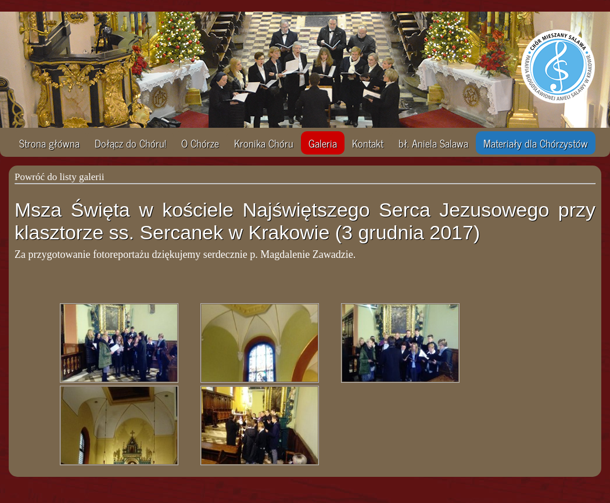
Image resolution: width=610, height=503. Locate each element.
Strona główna (49, 143)
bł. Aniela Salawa (433, 143)
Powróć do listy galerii (59, 176)
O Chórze (200, 143)
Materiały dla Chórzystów (535, 143)
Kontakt (367, 143)
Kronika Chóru (263, 143)
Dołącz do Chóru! (130, 143)
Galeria (322, 143)
